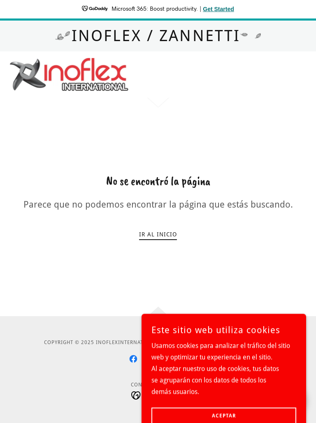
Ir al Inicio (158, 234)
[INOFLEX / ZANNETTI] (158, 35)
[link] (69, 74)
